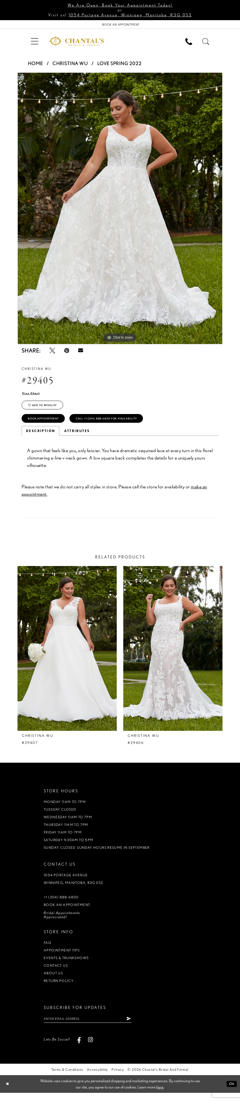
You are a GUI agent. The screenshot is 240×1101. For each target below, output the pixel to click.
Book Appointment (47, 424)
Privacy (118, 1078)
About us (53, 980)
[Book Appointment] (120, 25)
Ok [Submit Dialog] (231, 1092)
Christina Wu (70, 65)
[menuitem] (34, 42)
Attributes (77, 437)
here (159, 1095)
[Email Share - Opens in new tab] (80, 351)
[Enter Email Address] (96, 1026)
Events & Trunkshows (66, 964)
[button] (34, 42)
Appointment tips (62, 957)
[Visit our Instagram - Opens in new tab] (91, 1047)
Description (40, 437)
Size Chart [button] (33, 395)
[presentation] (67, 655)
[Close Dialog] (8, 1092)
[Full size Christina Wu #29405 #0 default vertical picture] (120, 210)
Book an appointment (67, 911)
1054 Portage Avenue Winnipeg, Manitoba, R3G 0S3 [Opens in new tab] (73, 885)
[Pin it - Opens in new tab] (66, 352)
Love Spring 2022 (119, 65)
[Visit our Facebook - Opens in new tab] (79, 1047)
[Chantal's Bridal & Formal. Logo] (76, 42)
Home (35, 65)
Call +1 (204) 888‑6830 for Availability (122, 424)
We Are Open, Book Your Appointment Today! (120, 5)
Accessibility (97, 1078)
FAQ (47, 949)
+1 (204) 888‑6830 (61, 904)
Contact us (56, 972)
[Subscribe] (144, 1026)
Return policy (59, 987)
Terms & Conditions (67, 1078)
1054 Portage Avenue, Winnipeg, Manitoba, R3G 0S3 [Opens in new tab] (130, 15)
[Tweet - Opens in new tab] (52, 352)
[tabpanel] (120, 210)
